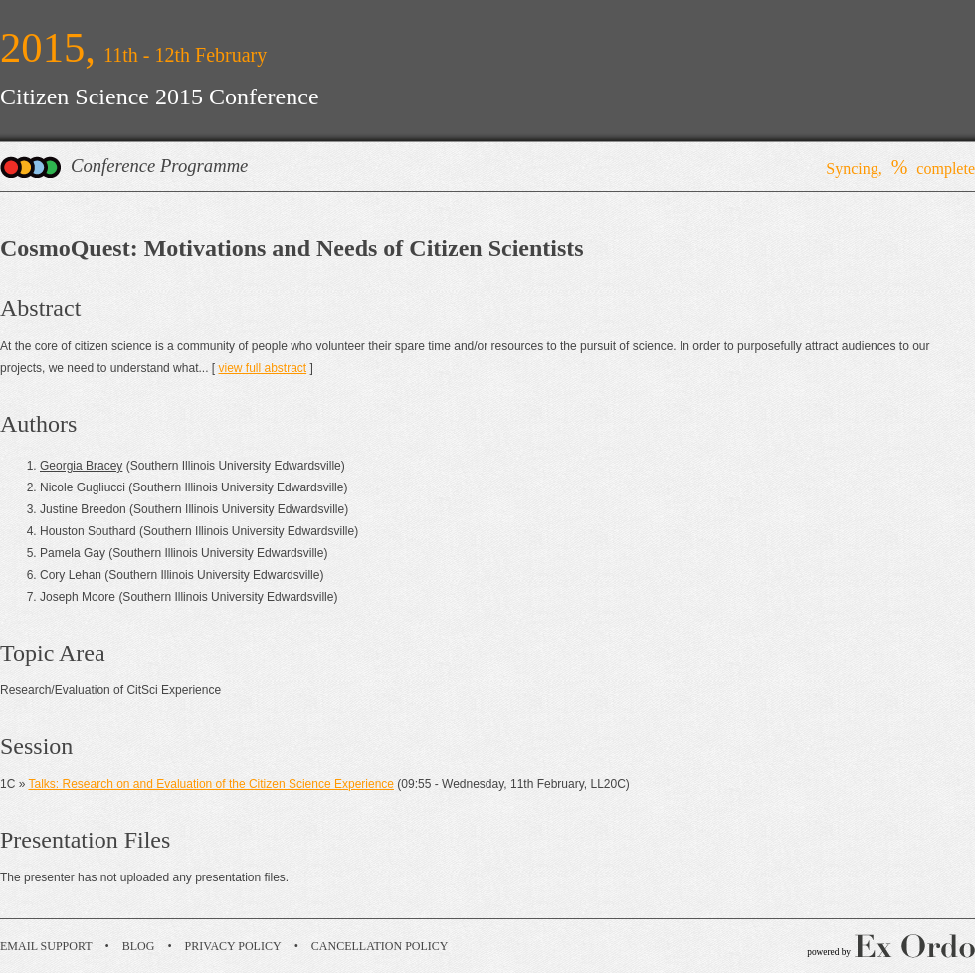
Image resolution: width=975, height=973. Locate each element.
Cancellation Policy (380, 946)
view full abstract (262, 368)
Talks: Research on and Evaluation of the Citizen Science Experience (211, 784)
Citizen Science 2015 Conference (159, 96)
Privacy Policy (233, 946)
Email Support (46, 946)
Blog (138, 946)
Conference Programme (159, 165)
